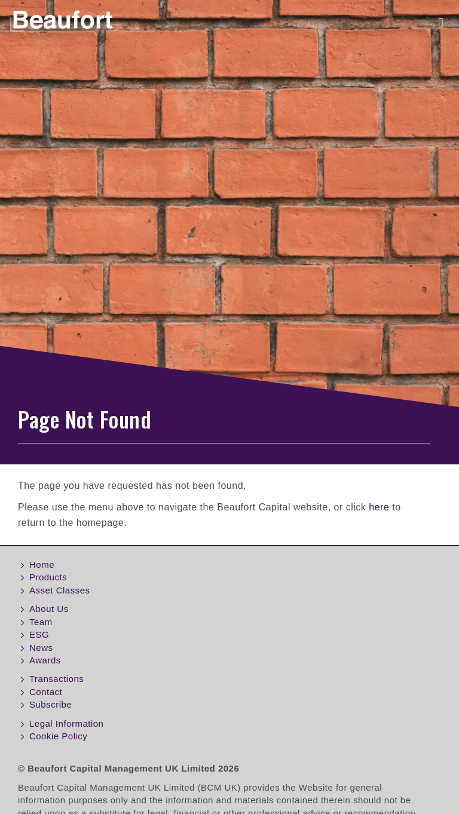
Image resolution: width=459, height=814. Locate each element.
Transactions (56, 679)
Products (48, 577)
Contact (45, 692)
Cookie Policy (58, 736)
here (379, 507)
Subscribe (50, 704)
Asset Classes (59, 590)
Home (41, 564)
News (41, 647)
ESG (39, 634)
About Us (49, 609)
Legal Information (66, 723)
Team (41, 622)
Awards (45, 660)
